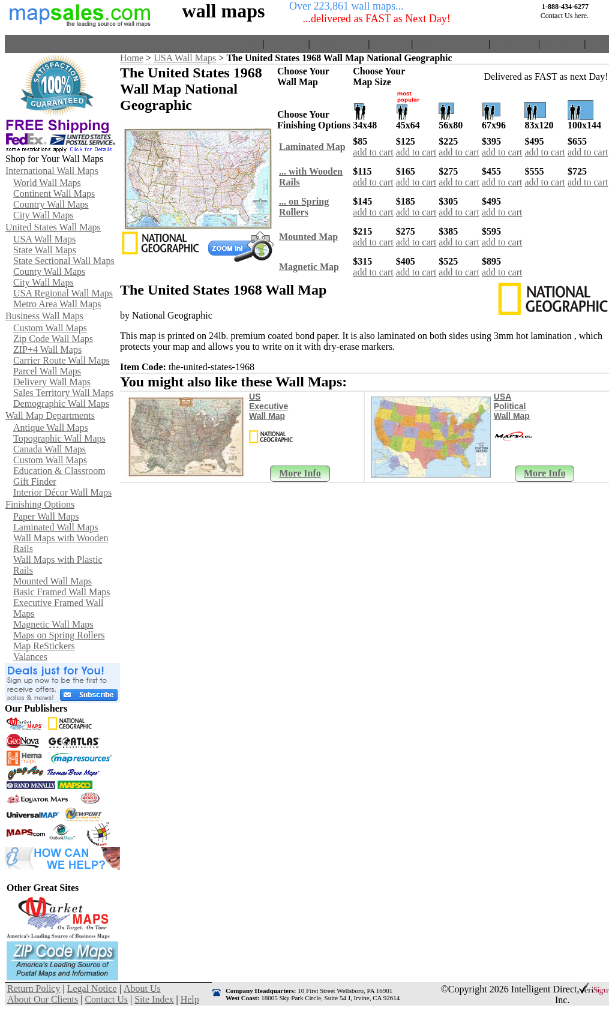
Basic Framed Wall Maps (61, 592)
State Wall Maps (44, 250)
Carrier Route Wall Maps (61, 360)
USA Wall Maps (44, 239)
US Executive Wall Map (268, 406)
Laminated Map (312, 147)
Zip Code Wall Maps (53, 339)
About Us (390, 43)
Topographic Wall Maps (59, 438)
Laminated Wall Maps (55, 527)
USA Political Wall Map (512, 406)
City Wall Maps (43, 215)
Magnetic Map (309, 267)
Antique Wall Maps (50, 427)
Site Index (561, 43)
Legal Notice (92, 988)
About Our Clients (450, 43)
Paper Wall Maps (46, 516)
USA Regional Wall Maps (63, 293)
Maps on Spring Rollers (58, 635)
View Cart (285, 43)
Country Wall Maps (51, 204)
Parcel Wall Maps (47, 371)
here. (581, 15)
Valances (30, 657)
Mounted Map (308, 237)
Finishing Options (39, 504)
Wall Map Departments (50, 415)
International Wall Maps (51, 171)
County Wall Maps (49, 271)
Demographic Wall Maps (61, 403)
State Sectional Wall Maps (64, 261)
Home (248, 43)
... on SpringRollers (304, 206)
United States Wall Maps (53, 227)
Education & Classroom (59, 471)
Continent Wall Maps (54, 193)
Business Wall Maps (44, 316)
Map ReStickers (44, 646)
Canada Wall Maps (49, 449)
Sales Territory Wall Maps (63, 393)
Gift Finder (34, 481)
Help (597, 43)
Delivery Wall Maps (52, 382)
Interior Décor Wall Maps (62, 492)
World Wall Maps (47, 183)
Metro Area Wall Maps (57, 304)
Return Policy (339, 43)
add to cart (373, 152)
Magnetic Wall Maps (53, 624)
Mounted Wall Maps (52, 581)
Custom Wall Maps (50, 328)
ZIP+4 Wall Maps (47, 349)
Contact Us (514, 43)
